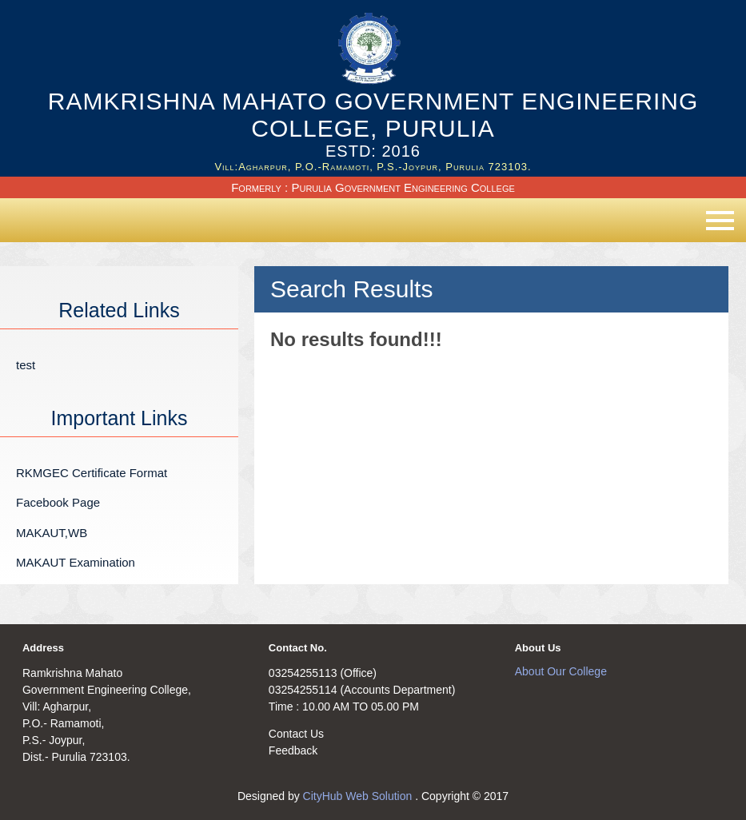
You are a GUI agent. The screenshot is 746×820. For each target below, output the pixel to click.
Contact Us (296, 733)
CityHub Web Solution (359, 796)
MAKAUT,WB (51, 532)
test (25, 365)
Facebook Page (58, 502)
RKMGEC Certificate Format (91, 473)
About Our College (561, 671)
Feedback (293, 750)
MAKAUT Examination (75, 562)
